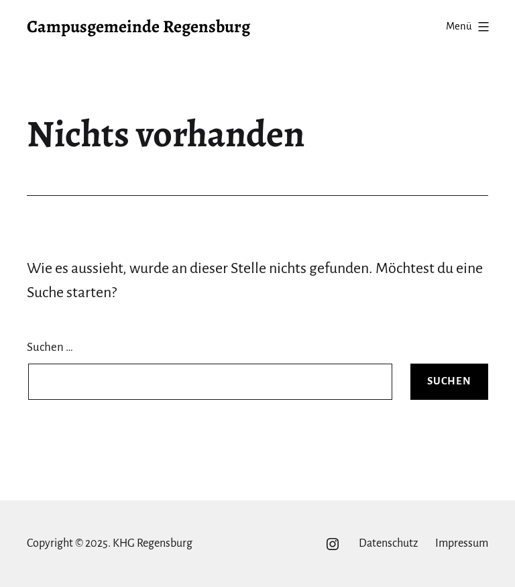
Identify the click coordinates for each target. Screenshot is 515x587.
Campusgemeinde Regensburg (138, 26)
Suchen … (50, 347)
